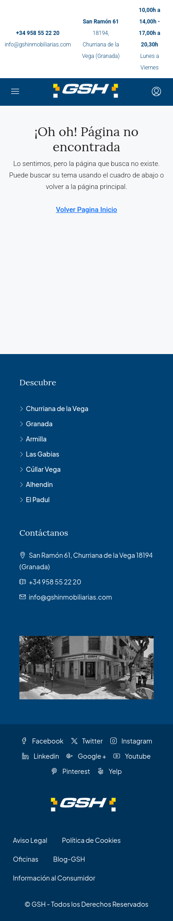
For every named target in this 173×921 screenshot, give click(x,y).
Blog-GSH (69, 859)
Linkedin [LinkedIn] (40, 756)
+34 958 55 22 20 (38, 33)
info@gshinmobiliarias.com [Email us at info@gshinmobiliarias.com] (70, 597)
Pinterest (70, 771)
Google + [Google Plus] (86, 756)
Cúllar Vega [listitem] (40, 469)
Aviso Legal (30, 840)
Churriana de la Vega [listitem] (54, 408)
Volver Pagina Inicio (86, 210)
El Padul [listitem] (34, 499)
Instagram (131, 741)
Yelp (109, 771)
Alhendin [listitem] (36, 484)
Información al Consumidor (54, 878)
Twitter (87, 741)
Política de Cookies (91, 840)
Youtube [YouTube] (131, 756)
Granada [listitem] (36, 423)
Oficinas (25, 859)
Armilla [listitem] (33, 439)
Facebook (42, 741)
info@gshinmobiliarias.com (38, 44)
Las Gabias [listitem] (39, 454)
